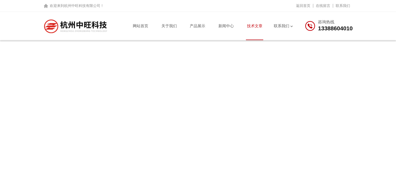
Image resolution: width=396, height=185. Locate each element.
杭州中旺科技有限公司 (82, 6)
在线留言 (323, 6)
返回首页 (303, 6)
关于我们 (169, 26)
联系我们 (343, 6)
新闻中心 (226, 26)
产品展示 (197, 26)
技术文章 (254, 26)
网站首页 (140, 26)
